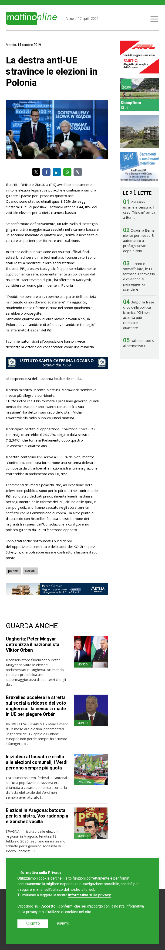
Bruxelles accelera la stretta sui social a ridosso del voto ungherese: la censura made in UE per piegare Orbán (36, 706)
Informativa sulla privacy (89, 895)
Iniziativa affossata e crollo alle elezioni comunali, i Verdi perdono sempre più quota (36, 762)
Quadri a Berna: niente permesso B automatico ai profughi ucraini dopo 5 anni (139, 240)
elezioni (30, 571)
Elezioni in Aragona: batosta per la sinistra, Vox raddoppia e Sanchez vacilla (37, 815)
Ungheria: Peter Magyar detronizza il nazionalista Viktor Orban (32, 644)
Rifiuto (63, 923)
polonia (13, 571)
